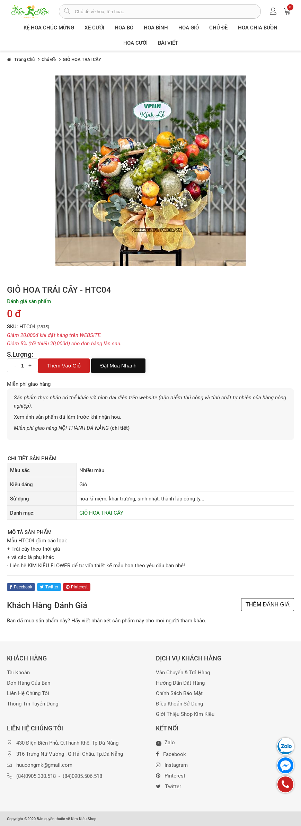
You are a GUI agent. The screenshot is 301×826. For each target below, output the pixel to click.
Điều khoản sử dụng (179, 704)
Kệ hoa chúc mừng (49, 28)
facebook (21, 587)
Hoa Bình (156, 28)
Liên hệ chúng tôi (28, 693)
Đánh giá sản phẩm (29, 301)
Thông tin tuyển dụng (32, 704)
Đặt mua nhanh (118, 365)
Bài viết (168, 43)
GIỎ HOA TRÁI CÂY (101, 513)
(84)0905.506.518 (82, 776)
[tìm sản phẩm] (67, 12)
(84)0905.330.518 (36, 776)
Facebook (171, 753)
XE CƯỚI (94, 28)
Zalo (165, 743)
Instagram (172, 764)
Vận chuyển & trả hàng (183, 672)
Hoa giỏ (188, 28)
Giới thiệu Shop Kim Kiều (185, 714)
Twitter (168, 786)
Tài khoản (18, 672)
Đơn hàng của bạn (28, 683)
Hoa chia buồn (257, 28)
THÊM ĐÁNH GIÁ (268, 604)
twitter (49, 587)
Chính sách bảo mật (179, 693)
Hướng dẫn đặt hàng (180, 683)
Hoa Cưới (135, 43)
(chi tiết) (120, 428)
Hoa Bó (124, 28)
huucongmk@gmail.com (44, 765)
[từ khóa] (167, 11)
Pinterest (170, 775)
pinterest (77, 587)
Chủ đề (218, 28)
